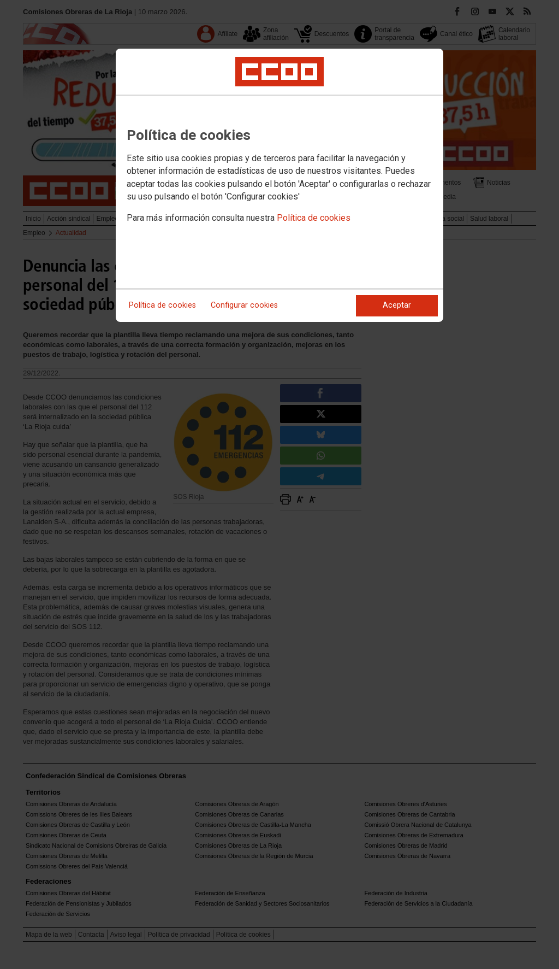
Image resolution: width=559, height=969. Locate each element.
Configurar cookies (244, 305)
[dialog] (279, 185)
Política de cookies (313, 218)
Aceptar (397, 305)
